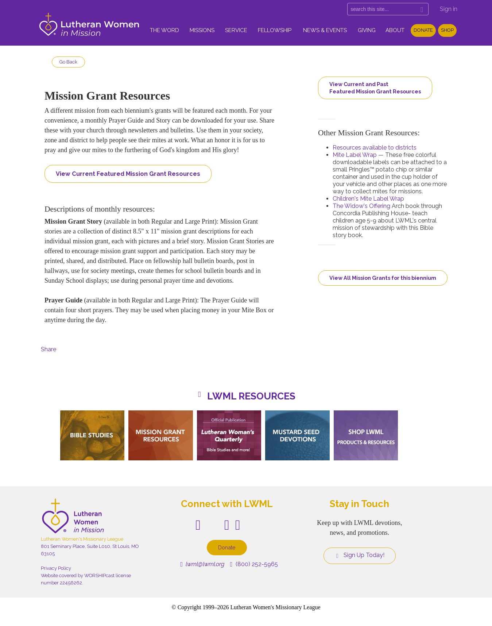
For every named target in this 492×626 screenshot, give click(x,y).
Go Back (68, 62)
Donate (423, 30)
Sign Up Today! (359, 555)
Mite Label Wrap (355, 154)
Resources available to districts (375, 147)
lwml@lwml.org (202, 564)
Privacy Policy (56, 568)
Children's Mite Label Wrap (368, 198)
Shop (447, 30)
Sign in (448, 8)
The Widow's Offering (361, 205)
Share (48, 349)
